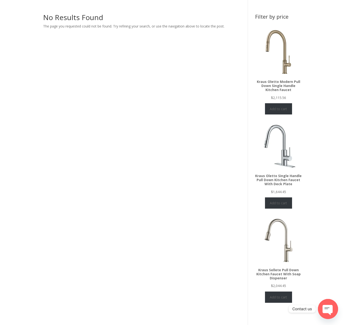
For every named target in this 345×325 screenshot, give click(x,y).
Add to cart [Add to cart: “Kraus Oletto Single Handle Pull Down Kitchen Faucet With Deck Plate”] (278, 203)
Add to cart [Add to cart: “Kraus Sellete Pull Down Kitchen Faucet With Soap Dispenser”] (278, 297)
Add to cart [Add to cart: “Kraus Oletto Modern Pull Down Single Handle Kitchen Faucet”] (278, 109)
